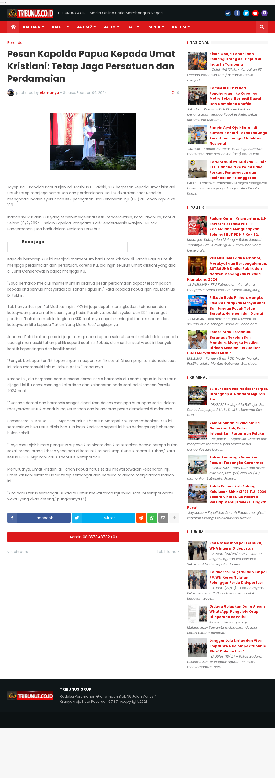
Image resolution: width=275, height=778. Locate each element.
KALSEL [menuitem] (58, 27)
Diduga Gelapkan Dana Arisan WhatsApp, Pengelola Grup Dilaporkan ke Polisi (237, 611)
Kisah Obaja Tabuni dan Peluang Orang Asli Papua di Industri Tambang (235, 59)
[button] (262, 27)
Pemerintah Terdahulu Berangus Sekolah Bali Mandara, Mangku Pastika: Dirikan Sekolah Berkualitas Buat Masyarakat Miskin (223, 342)
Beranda (15, 42)
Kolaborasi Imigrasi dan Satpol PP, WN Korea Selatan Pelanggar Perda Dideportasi (238, 577)
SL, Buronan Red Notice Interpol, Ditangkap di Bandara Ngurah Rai (238, 393)
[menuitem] (13, 27)
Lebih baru (19, 551)
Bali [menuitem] (132, 27)
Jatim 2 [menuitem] (84, 27)
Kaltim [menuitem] (179, 27)
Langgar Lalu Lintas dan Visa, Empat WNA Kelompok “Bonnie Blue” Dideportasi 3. (237, 645)
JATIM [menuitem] (110, 27)
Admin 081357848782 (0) (93, 537)
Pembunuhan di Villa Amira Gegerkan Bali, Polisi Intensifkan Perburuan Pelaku (236, 428)
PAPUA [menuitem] (153, 27)
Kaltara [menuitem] (31, 27)
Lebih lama (166, 551)
